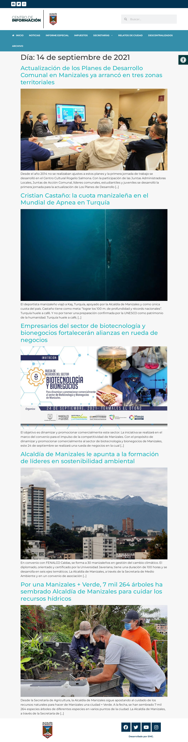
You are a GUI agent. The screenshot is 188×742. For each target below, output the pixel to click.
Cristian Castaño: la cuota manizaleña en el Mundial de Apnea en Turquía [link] (84, 188)
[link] (183, 60)
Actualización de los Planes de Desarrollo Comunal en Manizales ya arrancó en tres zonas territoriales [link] (91, 64)
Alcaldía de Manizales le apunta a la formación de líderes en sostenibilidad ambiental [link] (90, 447)
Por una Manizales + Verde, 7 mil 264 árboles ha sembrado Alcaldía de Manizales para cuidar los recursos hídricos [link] (92, 580)
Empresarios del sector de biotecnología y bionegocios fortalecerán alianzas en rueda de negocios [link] (89, 322)
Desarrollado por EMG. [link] (141, 725)
